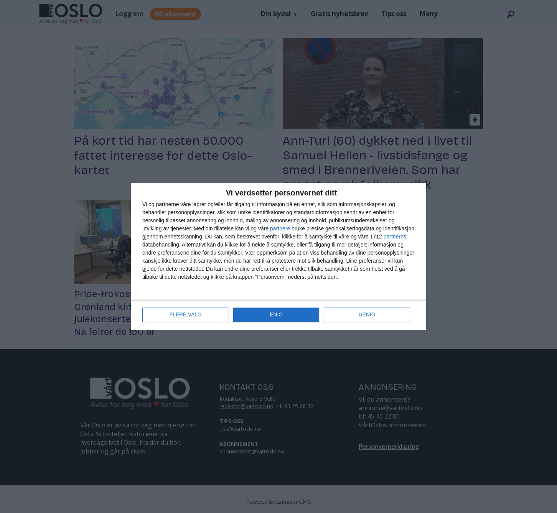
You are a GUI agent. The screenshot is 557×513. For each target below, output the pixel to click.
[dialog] (278, 256)
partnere (280, 228)
